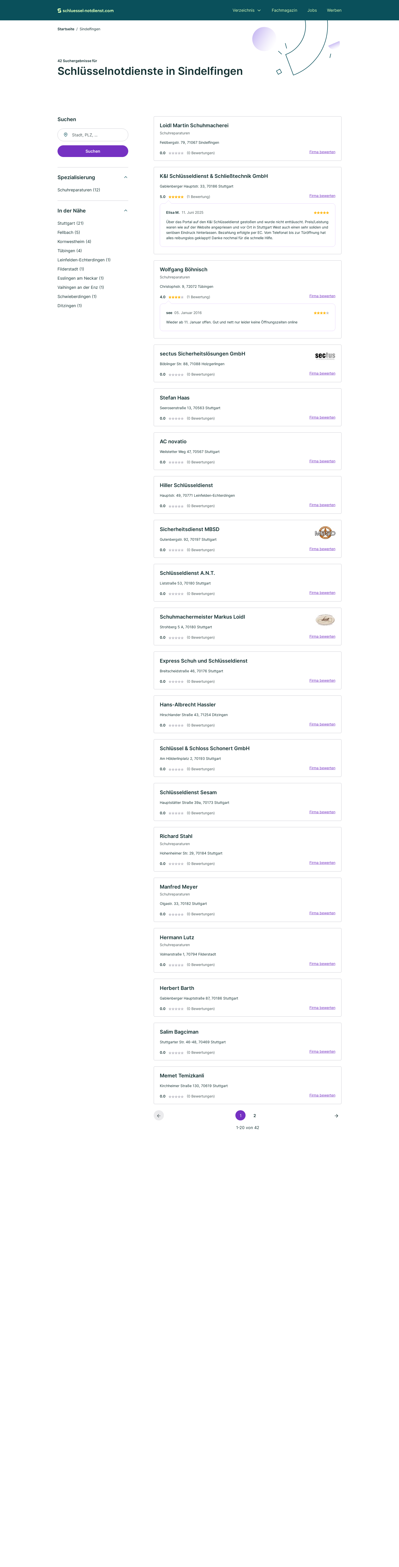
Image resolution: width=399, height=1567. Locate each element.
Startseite (66, 29)
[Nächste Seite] (336, 1119)
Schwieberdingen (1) (77, 296)
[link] (247, 139)
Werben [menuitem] (334, 10)
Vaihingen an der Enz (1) (81, 287)
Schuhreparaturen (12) (79, 190)
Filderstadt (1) (71, 269)
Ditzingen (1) (70, 305)
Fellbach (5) (69, 232)
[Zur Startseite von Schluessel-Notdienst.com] (85, 10)
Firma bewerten (322, 152)
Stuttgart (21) (71, 223)
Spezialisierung (76, 178)
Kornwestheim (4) (74, 241)
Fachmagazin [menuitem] (284, 10)
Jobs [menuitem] (312, 10)
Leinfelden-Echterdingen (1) (84, 260)
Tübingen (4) (70, 250)
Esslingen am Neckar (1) (81, 278)
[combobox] (93, 135)
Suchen (93, 151)
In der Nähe (72, 211)
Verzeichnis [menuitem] (243, 10)
